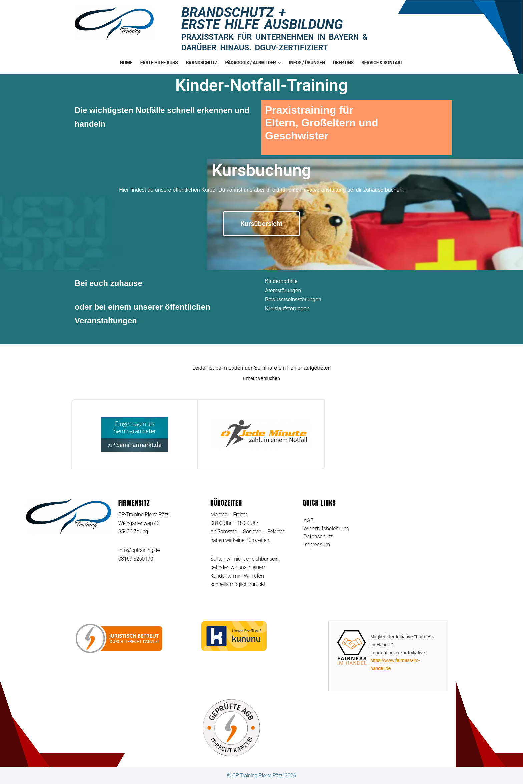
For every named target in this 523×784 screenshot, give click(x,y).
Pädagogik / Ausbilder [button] (253, 62)
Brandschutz (201, 62)
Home (126, 62)
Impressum (316, 544)
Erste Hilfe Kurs (159, 62)
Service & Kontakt (382, 62)
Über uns (343, 62)
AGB (308, 520)
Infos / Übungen (307, 62)
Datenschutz (318, 536)
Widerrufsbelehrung (326, 528)
